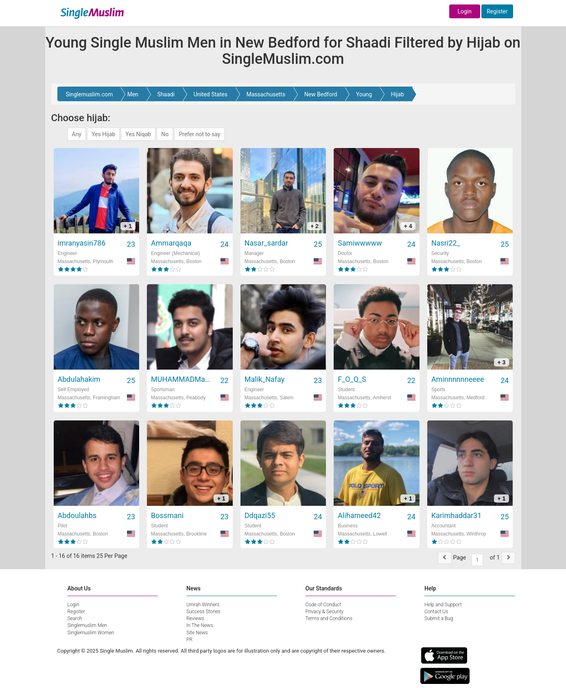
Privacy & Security (325, 611)
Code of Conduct (323, 604)
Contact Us (436, 611)
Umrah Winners (202, 604)
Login (464, 11)
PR (189, 639)
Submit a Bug (438, 618)
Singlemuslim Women (91, 633)
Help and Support (443, 604)
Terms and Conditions (329, 618)
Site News (197, 633)
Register (497, 11)
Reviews (195, 618)
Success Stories (203, 611)
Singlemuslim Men (87, 625)
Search (75, 618)
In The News (199, 625)
